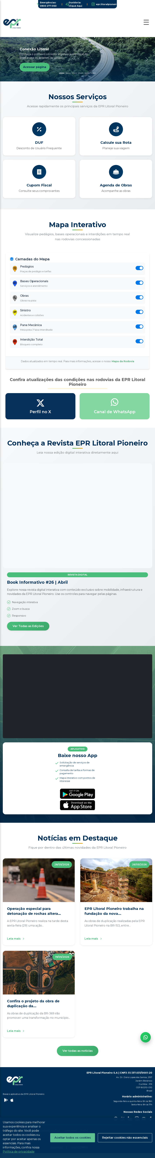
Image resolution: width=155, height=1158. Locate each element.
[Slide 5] (87, 73)
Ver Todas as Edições (28, 631)
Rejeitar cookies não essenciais (125, 1137)
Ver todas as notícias (77, 1055)
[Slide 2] (68, 73)
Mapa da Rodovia (123, 366)
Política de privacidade (18, 1151)
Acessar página (34, 67)
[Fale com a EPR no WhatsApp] (145, 1105)
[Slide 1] (61, 73)
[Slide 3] (74, 73)
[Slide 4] (80, 73)
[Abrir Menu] (146, 22)
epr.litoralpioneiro (107, 4)
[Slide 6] (93, 73)
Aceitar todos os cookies (72, 1137)
